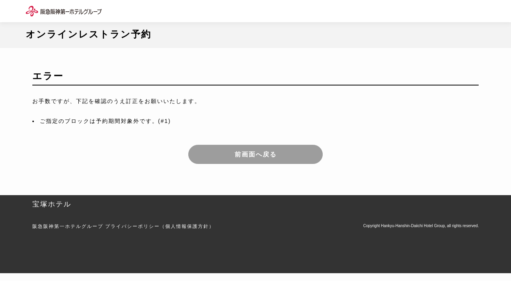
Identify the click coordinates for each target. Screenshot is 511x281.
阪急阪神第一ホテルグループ (67, 226)
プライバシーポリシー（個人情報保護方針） (159, 226)
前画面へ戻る (256, 154)
